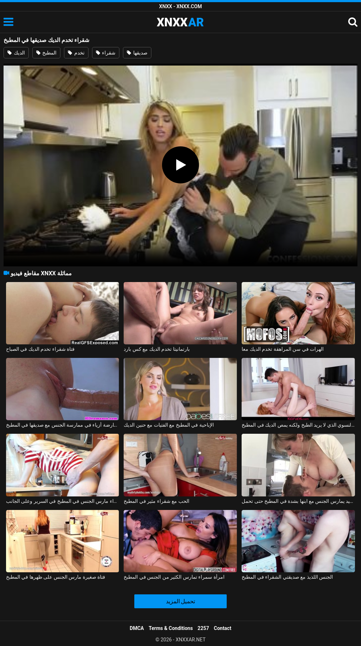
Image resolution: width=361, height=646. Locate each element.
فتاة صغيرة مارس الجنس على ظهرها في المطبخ (55, 577)
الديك (16, 53)
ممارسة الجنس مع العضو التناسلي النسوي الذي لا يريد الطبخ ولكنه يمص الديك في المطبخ (298, 425)
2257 (203, 628)
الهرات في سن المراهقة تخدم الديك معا (283, 349)
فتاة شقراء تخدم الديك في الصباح (40, 349)
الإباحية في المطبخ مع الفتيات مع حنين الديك (169, 425)
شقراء (105, 53)
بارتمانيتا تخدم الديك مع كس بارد (156, 349)
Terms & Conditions (171, 628)
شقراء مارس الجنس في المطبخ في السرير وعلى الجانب (62, 501)
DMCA (137, 628)
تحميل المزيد (180, 601)
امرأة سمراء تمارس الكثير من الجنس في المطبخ (174, 577)
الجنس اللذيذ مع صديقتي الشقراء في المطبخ (287, 577)
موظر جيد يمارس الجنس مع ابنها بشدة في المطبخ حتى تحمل (298, 501)
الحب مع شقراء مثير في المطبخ (156, 501)
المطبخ (46, 53)
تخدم (76, 53)
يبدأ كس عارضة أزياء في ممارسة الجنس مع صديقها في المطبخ (62, 425)
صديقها (137, 53)
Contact (222, 628)
